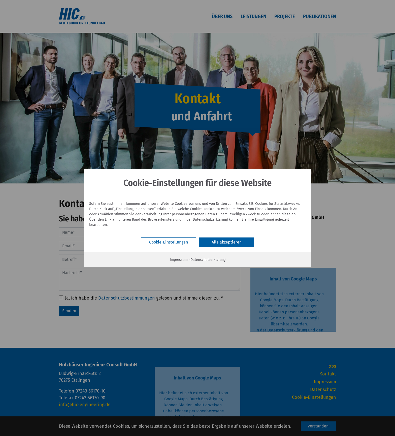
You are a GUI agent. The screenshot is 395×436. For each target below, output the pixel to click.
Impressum (179, 260)
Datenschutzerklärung (207, 260)
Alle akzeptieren (227, 242)
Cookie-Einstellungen (168, 242)
